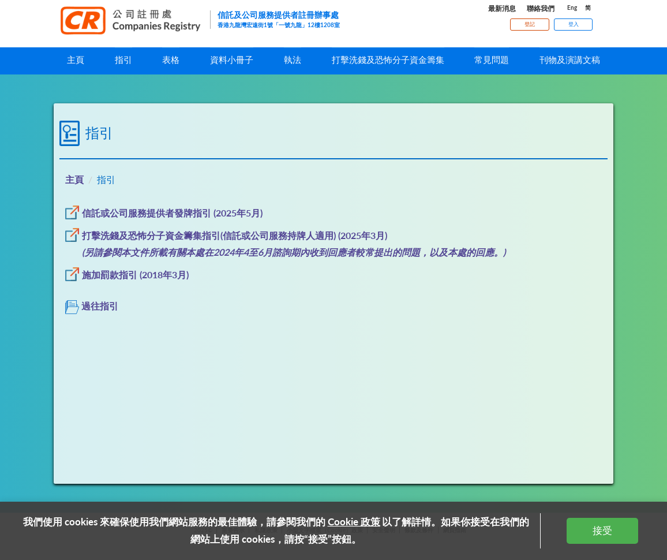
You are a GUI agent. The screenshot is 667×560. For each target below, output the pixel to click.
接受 (602, 530)
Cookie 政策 (354, 522)
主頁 (74, 179)
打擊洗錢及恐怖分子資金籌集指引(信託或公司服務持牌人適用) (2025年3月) (234, 235)
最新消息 (502, 8)
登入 (573, 24)
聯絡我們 (540, 8)
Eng (572, 7)
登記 (529, 24)
